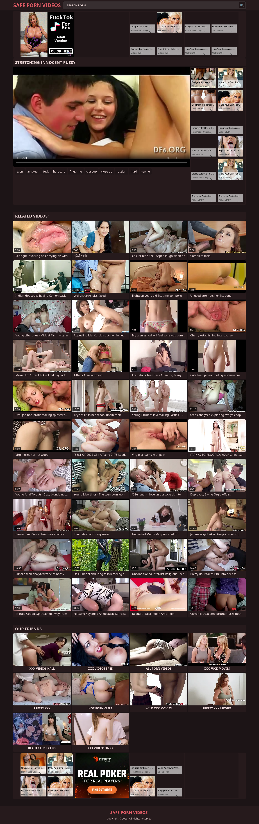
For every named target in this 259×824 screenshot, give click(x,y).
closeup (91, 171)
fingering (76, 171)
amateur (33, 171)
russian (121, 171)
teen (20, 171)
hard (134, 171)
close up (106, 171)
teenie (145, 171)
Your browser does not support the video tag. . (101, 117)
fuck (46, 171)
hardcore (59, 171)
